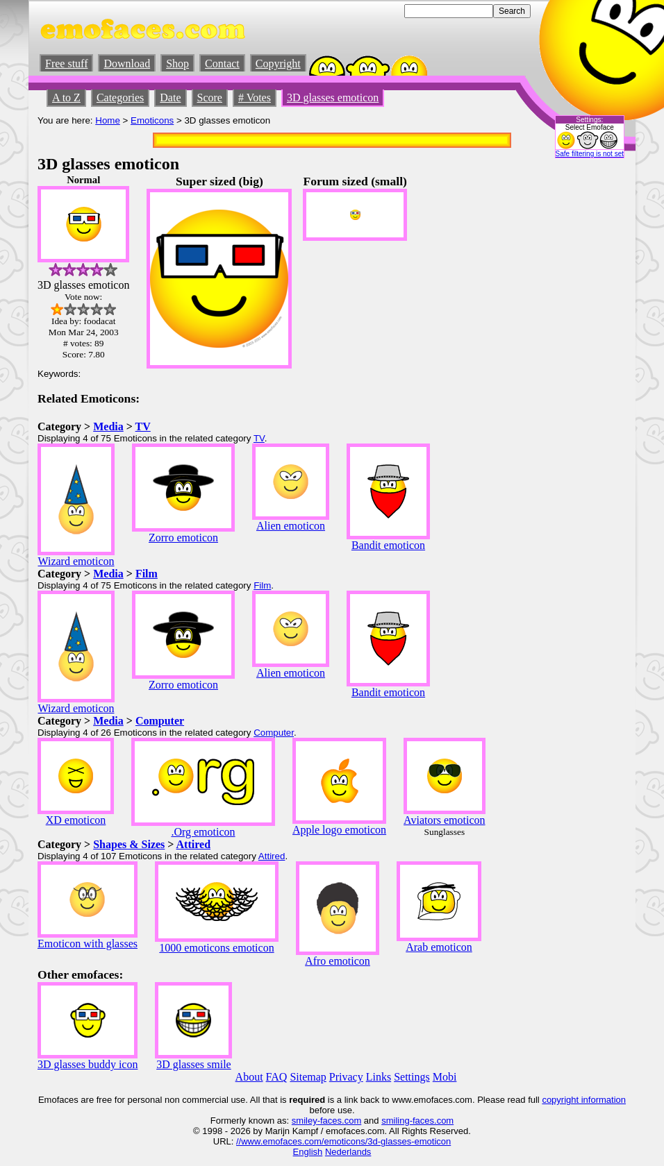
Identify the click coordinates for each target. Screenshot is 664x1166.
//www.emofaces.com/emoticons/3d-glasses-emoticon (343, 1141)
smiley (304, 1120)
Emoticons (152, 120)
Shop (177, 63)
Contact (222, 63)
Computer (159, 721)
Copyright (278, 63)
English (308, 1152)
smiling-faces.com (417, 1120)
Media (108, 426)
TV (143, 426)
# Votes (254, 97)
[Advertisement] (584, 382)
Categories (120, 97)
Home (107, 120)
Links (378, 1077)
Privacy (346, 1077)
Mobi (445, 1077)
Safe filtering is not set (590, 154)
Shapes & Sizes (129, 844)
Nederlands (348, 1152)
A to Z (66, 97)
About (249, 1077)
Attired (193, 844)
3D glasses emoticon (333, 97)
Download (126, 63)
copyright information (584, 1100)
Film (146, 574)
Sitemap (308, 1077)
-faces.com (339, 1120)
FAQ (277, 1077)
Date (170, 97)
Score (209, 97)
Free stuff (66, 63)
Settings (412, 1077)
